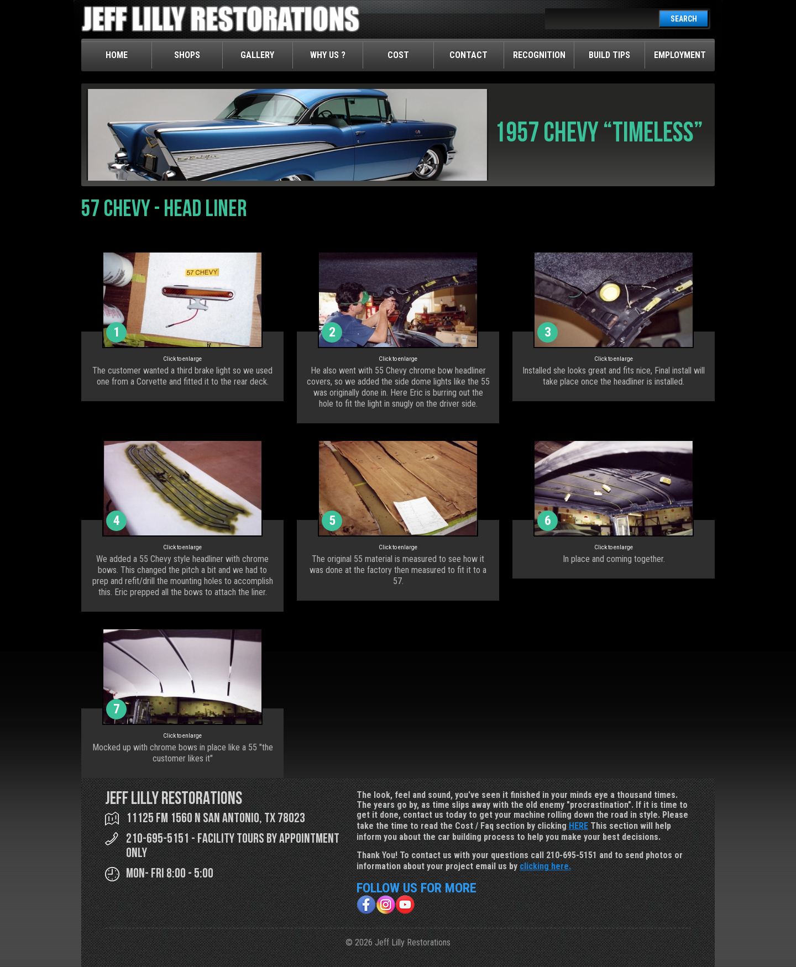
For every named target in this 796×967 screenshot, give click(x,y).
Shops (187, 55)
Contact (468, 55)
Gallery (257, 55)
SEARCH (684, 18)
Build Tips (609, 55)
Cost (398, 55)
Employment (680, 55)
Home (117, 55)
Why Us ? (327, 55)
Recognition (539, 55)
